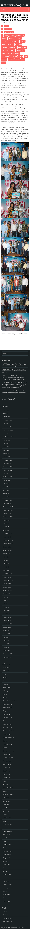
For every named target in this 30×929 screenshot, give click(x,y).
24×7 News (6, 667)
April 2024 (6, 493)
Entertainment (7, 744)
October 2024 (7, 473)
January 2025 (7, 463)
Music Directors (7, 824)
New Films (14, 56)
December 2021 (8, 580)
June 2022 (6, 560)
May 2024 (6, 490)
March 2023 (6, 530)
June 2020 (6, 640)
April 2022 (6, 567)
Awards (5, 697)
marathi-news (5, 53)
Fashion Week (7, 761)
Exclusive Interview (8, 751)
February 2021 (7, 614)
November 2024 (8, 470)
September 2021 (8, 590)
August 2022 (6, 553)
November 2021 (8, 583)
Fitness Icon (6, 767)
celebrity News (7, 727)
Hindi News (18, 44)
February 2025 (7, 460)
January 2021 (7, 617)
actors (6, 35)
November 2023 (8, 510)
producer (4, 59)
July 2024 (6, 483)
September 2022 (8, 550)
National (5, 828)
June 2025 (6, 446)
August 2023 (6, 520)
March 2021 (6, 610)
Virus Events (6, 894)
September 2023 (8, 517)
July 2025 (6, 443)
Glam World (6, 771)
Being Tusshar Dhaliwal (10, 701)
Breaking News (8, 32)
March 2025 (6, 456)
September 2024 (8, 477)
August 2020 (6, 634)
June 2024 (6, 487)
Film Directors (7, 764)
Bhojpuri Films (20, 35)
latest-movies (5, 50)
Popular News (7, 851)
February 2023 (7, 533)
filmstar (23, 41)
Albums (5, 684)
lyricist (13, 50)
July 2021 (5, 597)
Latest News (12, 47)
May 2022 (6, 563)
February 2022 (7, 573)
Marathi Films (7, 818)
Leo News (6, 811)
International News (8, 788)
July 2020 (6, 637)
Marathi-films (20, 50)
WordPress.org (7, 921)
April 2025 (6, 453)
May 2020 (6, 644)
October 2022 (7, 547)
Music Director (15, 53)
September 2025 (8, 436)
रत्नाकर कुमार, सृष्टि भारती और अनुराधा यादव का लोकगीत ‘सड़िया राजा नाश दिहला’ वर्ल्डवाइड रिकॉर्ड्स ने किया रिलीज (14, 370)
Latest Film (6, 798)
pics (26, 56)
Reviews (5, 861)
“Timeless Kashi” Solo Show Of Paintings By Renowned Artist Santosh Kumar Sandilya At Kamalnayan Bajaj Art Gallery (14, 377)
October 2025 (7, 433)
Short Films (6, 864)
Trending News (7, 884)
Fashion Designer (8, 757)
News (4, 841)
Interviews (6, 791)
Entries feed (6, 915)
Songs (5, 871)
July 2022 (6, 557)
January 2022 (7, 577)
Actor (4, 674)
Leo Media (6, 808)
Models (5, 821)
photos (21, 56)
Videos (5, 891)
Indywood (6, 784)
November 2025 (8, 430)
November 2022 (8, 543)
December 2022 (8, 540)
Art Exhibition (7, 687)
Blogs (4, 711)
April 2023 (6, 527)
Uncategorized (7, 888)
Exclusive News (7, 754)
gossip (3, 44)
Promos (11, 59)
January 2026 (7, 423)
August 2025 (6, 440)
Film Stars (4, 41)
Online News (7, 844)
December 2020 (8, 620)
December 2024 (8, 467)
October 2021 (7, 587)
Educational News (8, 737)
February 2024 (7, 500)
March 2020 (6, 650)
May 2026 (6, 410)
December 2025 (8, 426)
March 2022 (6, 570)
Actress (12, 35)
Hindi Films (10, 44)
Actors (5, 677)
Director (10, 38)
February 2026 (7, 420)
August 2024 (6, 480)
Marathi (5, 814)
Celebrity (4, 38)
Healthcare (6, 774)
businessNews (7, 724)
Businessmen (7, 721)
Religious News (7, 858)
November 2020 (8, 624)
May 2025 (6, 450)
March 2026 (6, 416)
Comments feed (8, 918)
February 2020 (7, 654)
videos (3, 63)
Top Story (6, 881)
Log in (5, 911)
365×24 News (7, 671)
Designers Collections (9, 731)
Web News (6, 898)
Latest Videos (22, 47)
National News (7, 831)
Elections (5, 741)
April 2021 (6, 607)
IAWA (4, 781)
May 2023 (6, 523)
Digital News (6, 734)
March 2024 (6, 497)
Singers (17, 59)
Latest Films (6, 801)
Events (5, 747)
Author (5, 694)
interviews (4, 47)
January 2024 (7, 503)
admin (6, 26)
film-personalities (13, 41)
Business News (7, 717)
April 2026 (6, 413)
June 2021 (6, 600)
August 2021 (6, 594)
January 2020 (7, 657)
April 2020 (6, 647)
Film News (18, 38)
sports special (7, 878)
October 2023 (7, 513)
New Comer (6, 834)
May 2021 (5, 604)
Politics (5, 848)
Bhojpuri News (7, 707)
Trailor (22, 59)
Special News (7, 874)
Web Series (6, 901)
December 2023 (8, 507)
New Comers (5, 56)
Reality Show (6, 854)
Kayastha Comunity (8, 794)
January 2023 (7, 537)
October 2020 (7, 627)
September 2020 (8, 630)
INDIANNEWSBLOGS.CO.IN (15, 5)
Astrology (6, 691)
